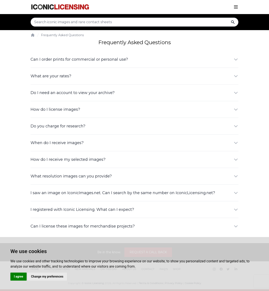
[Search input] (134, 22)
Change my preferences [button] (47, 276)
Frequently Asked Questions (62, 35)
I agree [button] (18, 276)
